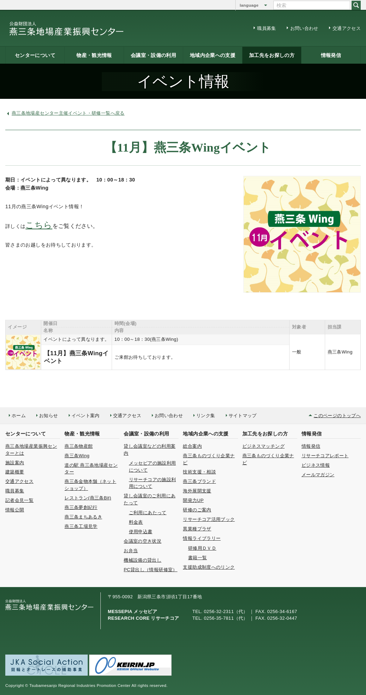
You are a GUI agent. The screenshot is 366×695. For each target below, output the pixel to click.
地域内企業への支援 (212, 55)
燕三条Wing (76, 455)
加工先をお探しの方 (271, 55)
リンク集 (205, 415)
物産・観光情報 (94, 55)
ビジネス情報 (316, 465)
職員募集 (266, 28)
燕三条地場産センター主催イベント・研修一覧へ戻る (68, 113)
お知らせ (48, 415)
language (249, 5)
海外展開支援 (197, 490)
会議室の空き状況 (142, 541)
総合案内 (192, 446)
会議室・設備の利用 (153, 55)
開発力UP (193, 500)
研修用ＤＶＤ (202, 548)
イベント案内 (86, 415)
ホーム (19, 415)
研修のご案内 (197, 509)
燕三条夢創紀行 (81, 507)
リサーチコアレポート (325, 455)
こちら (38, 225)
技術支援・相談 (199, 471)
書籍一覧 (197, 557)
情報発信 (331, 55)
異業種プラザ (197, 528)
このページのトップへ (337, 415)
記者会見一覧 (19, 500)
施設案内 (14, 462)
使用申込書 (141, 531)
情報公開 (14, 509)
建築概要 (14, 471)
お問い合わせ (304, 28)
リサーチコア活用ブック (209, 519)
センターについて (35, 55)
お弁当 (131, 550)
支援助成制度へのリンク (209, 567)
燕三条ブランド (199, 481)
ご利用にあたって (148, 512)
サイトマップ (243, 415)
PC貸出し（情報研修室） (150, 569)
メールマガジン (318, 474)
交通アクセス (347, 28)
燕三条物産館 (78, 446)
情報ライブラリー (202, 538)
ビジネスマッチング (263, 446)
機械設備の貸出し (142, 560)
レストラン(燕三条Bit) (87, 497)
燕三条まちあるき (83, 516)
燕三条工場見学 (81, 526)
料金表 (136, 522)
